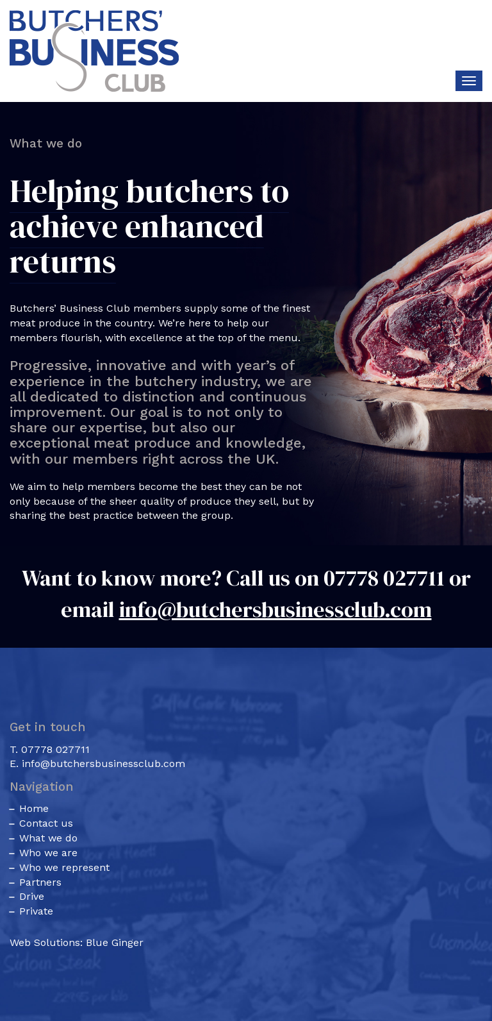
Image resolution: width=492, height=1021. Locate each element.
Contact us (46, 823)
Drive (31, 896)
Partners (40, 882)
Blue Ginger (115, 942)
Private (36, 911)
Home (34, 808)
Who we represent (64, 867)
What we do (48, 838)
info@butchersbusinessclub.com (275, 609)
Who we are (48, 853)
